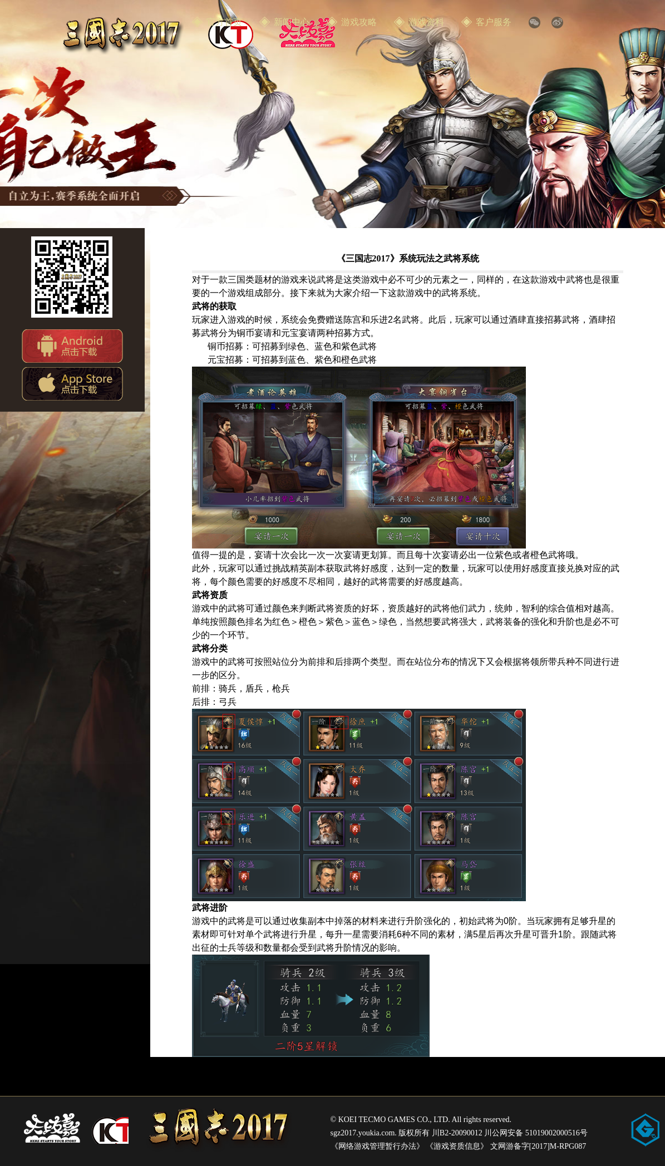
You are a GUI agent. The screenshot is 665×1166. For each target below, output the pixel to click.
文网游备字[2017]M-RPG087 (538, 1146)
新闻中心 (291, 22)
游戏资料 (426, 22)
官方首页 (224, 22)
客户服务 (493, 22)
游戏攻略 (359, 22)
